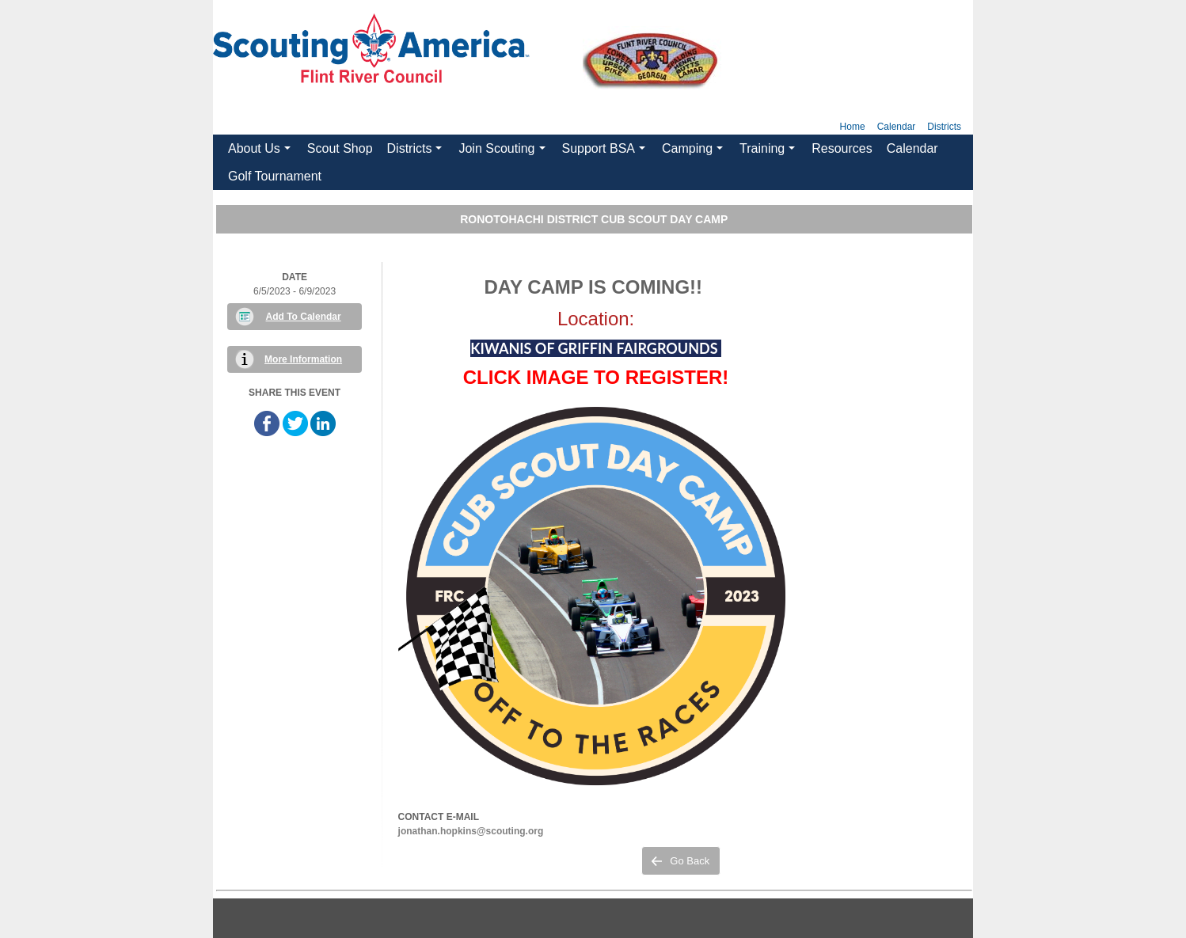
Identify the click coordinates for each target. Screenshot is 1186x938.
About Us (261, 152)
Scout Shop (340, 148)
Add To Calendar (303, 316)
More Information (303, 359)
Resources (842, 148)
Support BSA (606, 152)
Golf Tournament (274, 176)
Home (852, 126)
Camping (694, 152)
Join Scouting (503, 152)
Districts (944, 126)
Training (769, 152)
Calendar (896, 126)
